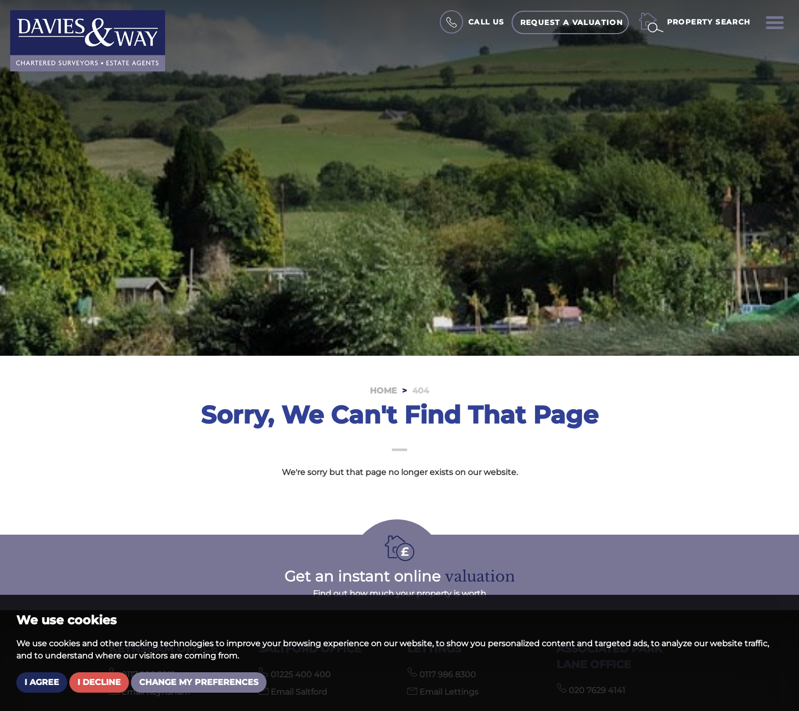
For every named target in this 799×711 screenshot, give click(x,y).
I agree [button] (41, 682)
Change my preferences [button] (198, 682)
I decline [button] (99, 682)
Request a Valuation (571, 22)
